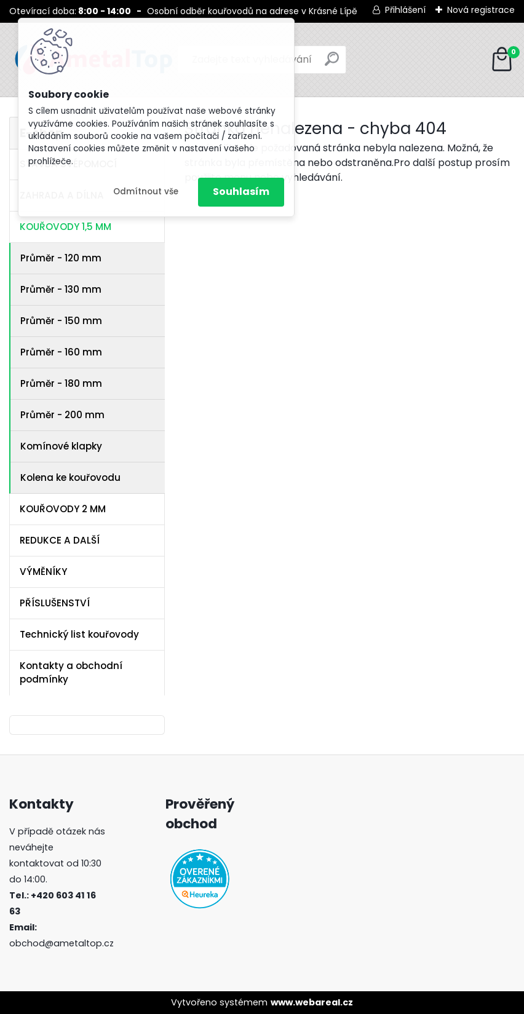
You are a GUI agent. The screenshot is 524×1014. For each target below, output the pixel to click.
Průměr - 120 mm (60, 258)
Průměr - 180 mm (61, 383)
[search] (332, 64)
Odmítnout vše (145, 191)
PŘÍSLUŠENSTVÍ (55, 602)
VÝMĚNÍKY (43, 571)
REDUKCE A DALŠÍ (60, 540)
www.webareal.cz (312, 1002)
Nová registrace (481, 10)
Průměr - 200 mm (62, 414)
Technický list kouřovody (79, 634)
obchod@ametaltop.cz (61, 943)
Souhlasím (241, 191)
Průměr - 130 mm (60, 289)
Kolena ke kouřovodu (70, 477)
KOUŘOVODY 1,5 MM (65, 226)
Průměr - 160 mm (61, 352)
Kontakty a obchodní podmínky (71, 672)
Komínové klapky (61, 446)
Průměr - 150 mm (61, 320)
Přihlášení (405, 10)
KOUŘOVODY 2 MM (63, 508)
